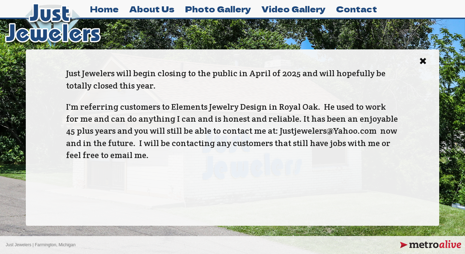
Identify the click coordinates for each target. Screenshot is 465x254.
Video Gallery (293, 9)
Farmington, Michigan (55, 244)
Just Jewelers (18, 244)
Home (104, 9)
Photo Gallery (218, 9)
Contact (356, 9)
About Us (152, 9)
